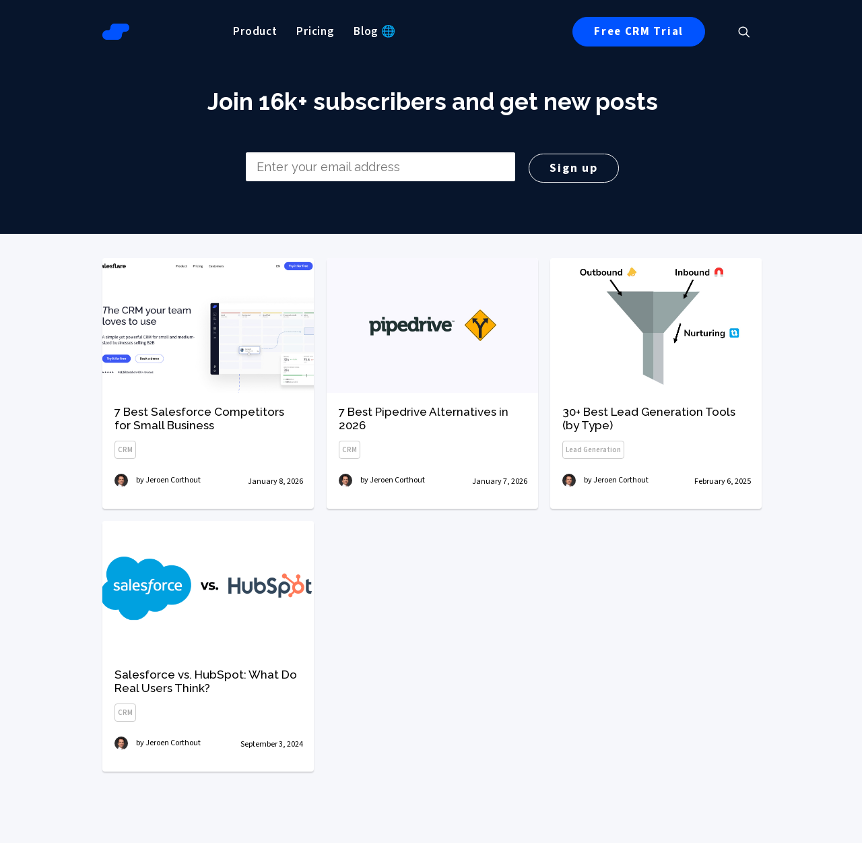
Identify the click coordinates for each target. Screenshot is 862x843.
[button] (750, 31)
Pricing (315, 32)
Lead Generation (593, 452)
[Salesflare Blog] (115, 31)
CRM (125, 450)
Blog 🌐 (375, 32)
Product (255, 32)
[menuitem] (255, 31)
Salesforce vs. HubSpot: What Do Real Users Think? (205, 741)
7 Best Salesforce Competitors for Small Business (199, 418)
